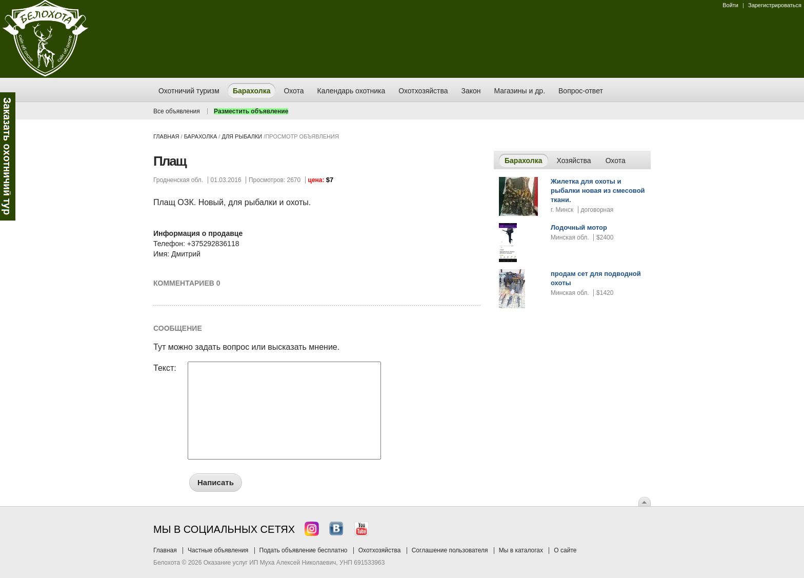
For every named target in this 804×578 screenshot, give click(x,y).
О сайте (565, 550)
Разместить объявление (251, 111)
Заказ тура (7, 156)
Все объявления (176, 111)
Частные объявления (218, 550)
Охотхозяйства (379, 550)
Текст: (164, 368)
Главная (166, 136)
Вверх (644, 501)
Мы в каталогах (521, 550)
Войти (730, 5)
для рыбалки (242, 136)
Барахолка (200, 136)
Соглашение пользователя (450, 550)
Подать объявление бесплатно (303, 550)
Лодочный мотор (579, 227)
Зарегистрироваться (774, 5)
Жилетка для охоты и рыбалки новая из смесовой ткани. (598, 190)
